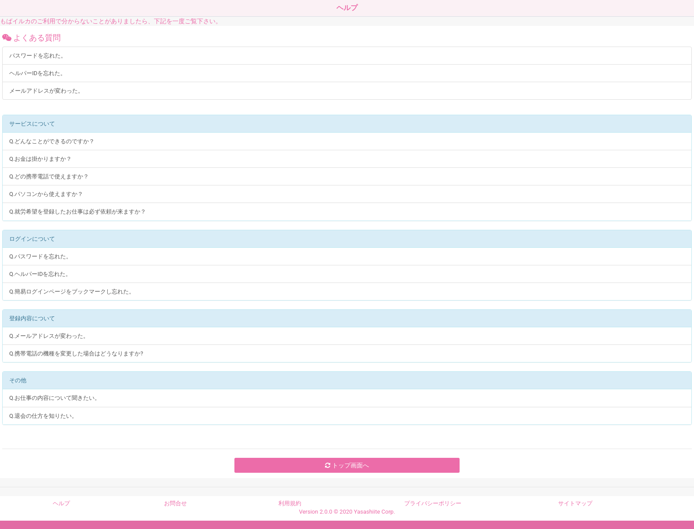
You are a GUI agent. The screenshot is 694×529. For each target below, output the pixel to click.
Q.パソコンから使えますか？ (46, 194)
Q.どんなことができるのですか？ (52, 141)
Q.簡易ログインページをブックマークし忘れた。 (72, 291)
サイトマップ (575, 503)
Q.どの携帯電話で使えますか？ (49, 176)
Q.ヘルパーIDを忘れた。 (40, 274)
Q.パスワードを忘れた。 (40, 256)
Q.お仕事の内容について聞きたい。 (54, 398)
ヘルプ (61, 503)
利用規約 (289, 503)
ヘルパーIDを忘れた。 (37, 73)
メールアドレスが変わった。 (46, 90)
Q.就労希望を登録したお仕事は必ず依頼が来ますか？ (77, 211)
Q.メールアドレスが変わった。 (49, 336)
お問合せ (175, 503)
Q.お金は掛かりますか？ (40, 159)
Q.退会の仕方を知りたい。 (43, 416)
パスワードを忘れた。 (37, 55)
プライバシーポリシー (432, 503)
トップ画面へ (347, 465)
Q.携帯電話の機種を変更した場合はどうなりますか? (76, 353)
